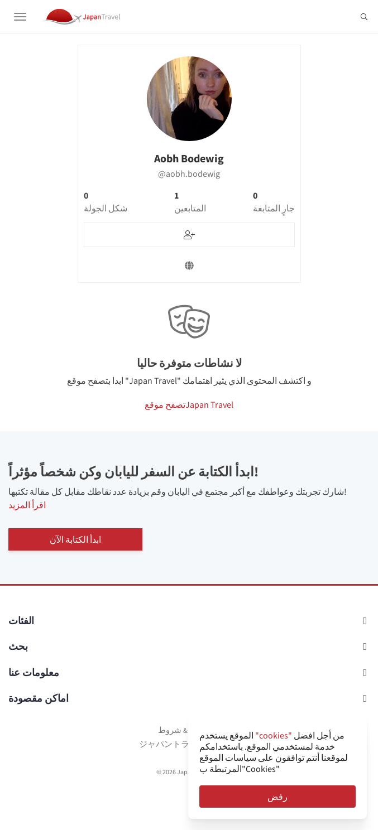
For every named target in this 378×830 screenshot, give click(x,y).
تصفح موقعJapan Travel (189, 404)
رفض (277, 796)
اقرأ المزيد (27, 504)
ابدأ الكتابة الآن (75, 539)
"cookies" (273, 735)
